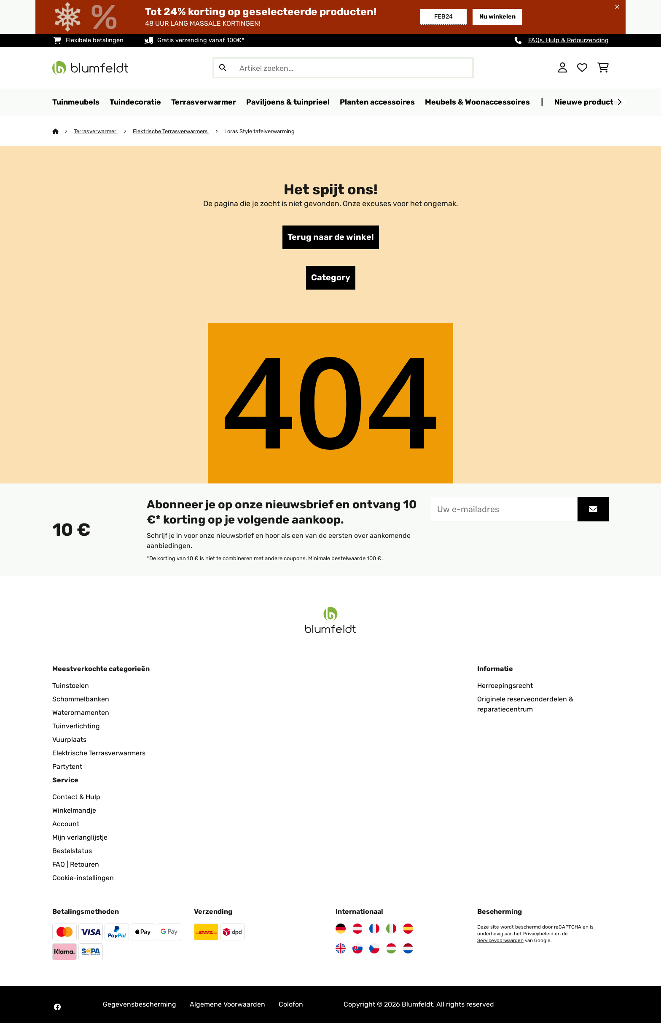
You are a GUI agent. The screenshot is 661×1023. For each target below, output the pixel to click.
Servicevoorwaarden (500, 940)
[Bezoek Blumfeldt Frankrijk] (374, 929)
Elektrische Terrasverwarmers (171, 131)
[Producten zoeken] (343, 67)
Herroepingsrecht (505, 686)
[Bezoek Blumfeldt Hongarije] (391, 948)
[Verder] (619, 102)
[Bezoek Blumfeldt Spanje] (408, 929)
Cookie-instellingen (83, 878)
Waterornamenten (80, 713)
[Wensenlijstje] (582, 67)
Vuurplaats (69, 740)
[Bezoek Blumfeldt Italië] (391, 929)
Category (330, 278)
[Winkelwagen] (603, 67)
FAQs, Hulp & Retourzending (568, 40)
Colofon (291, 1004)
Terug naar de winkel (331, 237)
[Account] (562, 67)
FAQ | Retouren (75, 864)
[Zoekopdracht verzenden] (222, 68)
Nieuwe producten (588, 101)
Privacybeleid (538, 934)
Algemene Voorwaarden (227, 1004)
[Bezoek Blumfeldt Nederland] (408, 948)
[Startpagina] (63, 131)
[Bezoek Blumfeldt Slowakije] (357, 948)
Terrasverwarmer (96, 131)
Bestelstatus (72, 851)
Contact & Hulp (76, 797)
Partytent (67, 767)
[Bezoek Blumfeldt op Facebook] (57, 1007)
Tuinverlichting (76, 726)
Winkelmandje (74, 810)
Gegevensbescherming (139, 1004)
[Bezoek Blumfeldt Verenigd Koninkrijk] (341, 948)
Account (65, 824)
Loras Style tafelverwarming (259, 131)
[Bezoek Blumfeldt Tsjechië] (374, 948)
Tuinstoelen (70, 686)
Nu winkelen (497, 16)
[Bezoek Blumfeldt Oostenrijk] (357, 929)
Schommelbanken (80, 699)
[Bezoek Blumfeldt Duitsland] (341, 929)
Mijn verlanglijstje (79, 837)
